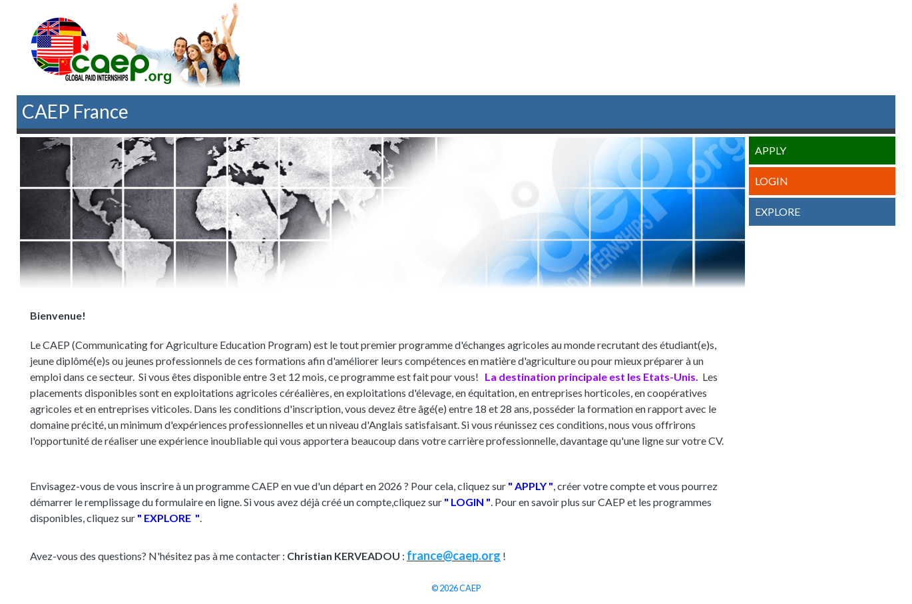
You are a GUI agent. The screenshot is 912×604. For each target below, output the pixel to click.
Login (771, 180)
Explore (777, 211)
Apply (770, 150)
